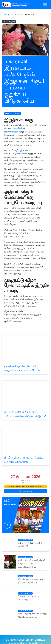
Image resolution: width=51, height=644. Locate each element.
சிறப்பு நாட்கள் (25, 491)
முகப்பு (9, 14)
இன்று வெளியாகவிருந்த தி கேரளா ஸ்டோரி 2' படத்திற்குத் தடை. (31, 563)
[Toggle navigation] (45, 4)
